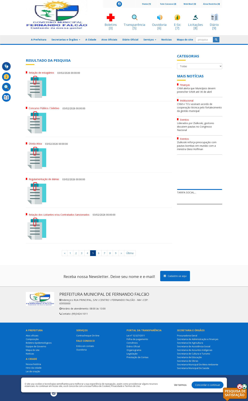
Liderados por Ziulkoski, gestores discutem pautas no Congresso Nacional (195, 126)
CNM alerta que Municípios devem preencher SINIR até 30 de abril (196, 90)
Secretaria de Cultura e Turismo (193, 353)
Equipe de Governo (36, 346)
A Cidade (90, 39)
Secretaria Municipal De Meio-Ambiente (197, 364)
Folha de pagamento (137, 339)
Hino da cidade (34, 367)
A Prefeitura (38, 39)
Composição (32, 339)
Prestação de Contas (137, 357)
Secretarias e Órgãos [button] (65, 39)
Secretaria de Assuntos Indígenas (194, 350)
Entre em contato (85, 346)
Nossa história (33, 364)
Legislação (132, 353)
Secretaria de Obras (187, 360)
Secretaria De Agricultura (190, 342)
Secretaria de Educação (189, 357)
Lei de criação (33, 371)
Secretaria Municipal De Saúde (193, 368)
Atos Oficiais (109, 39)
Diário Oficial (130, 39)
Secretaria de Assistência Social (193, 346)
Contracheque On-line (87, 335)
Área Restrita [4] (211, 4)
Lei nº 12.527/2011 (136, 335)
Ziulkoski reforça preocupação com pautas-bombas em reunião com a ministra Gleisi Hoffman (196, 146)
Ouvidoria (81, 349)
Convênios (132, 342)
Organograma (134, 350)
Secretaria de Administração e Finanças (197, 339)
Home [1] (146, 4)
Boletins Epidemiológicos (39, 342)
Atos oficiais (32, 335)
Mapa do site (185, 39)
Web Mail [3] (190, 4)
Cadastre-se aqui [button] (175, 276)
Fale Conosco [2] (168, 4)
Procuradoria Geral (187, 335)
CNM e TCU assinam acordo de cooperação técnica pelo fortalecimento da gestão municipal (199, 107)
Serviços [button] (149, 39)
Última (129, 253)
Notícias (166, 39)
